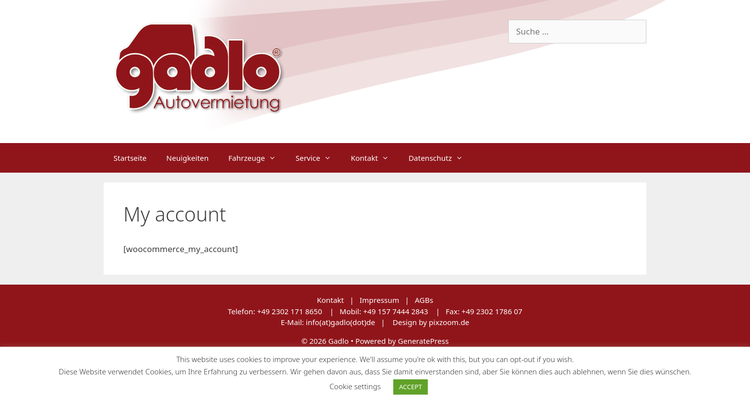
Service (318, 158)
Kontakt (375, 158)
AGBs (424, 300)
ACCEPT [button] (410, 386)
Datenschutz (441, 158)
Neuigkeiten (187, 158)
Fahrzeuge (257, 158)
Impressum (379, 300)
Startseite (130, 158)
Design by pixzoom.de (431, 322)
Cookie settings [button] (355, 386)
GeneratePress (423, 341)
